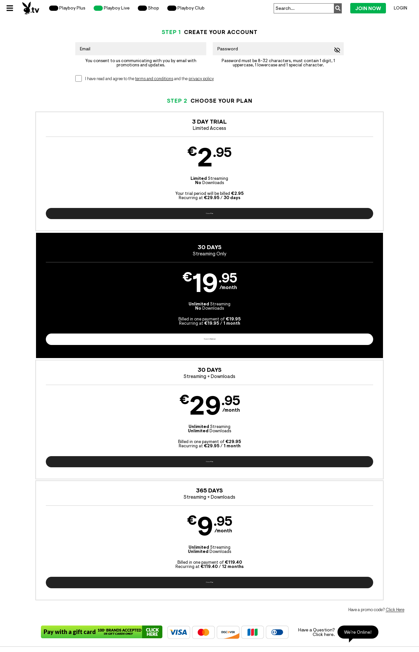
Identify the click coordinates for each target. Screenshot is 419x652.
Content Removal (358, 577)
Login (400, 8)
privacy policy (201, 79)
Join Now (368, 8)
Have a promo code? (376, 251)
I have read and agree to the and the (149, 79)
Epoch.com (76, 577)
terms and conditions (154, 79)
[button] (56, 177)
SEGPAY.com (261, 577)
